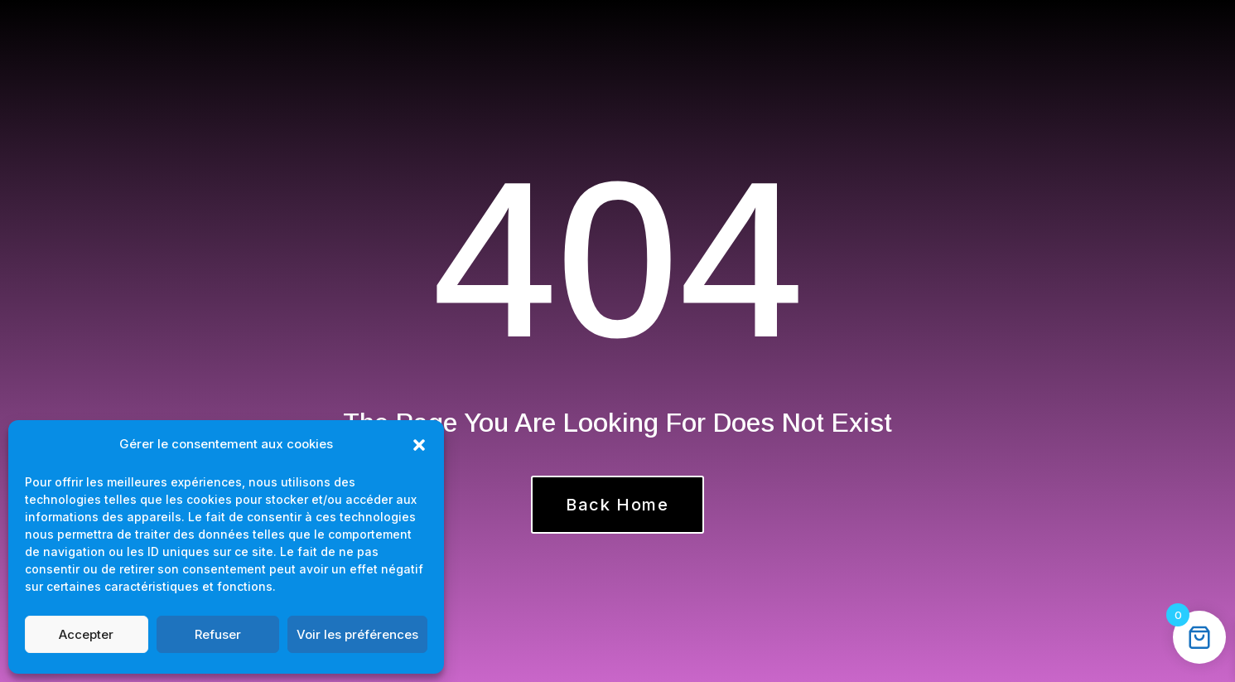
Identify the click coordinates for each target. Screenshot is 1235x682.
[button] (419, 445)
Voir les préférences (357, 634)
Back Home (617, 505)
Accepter (86, 634)
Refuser (218, 634)
